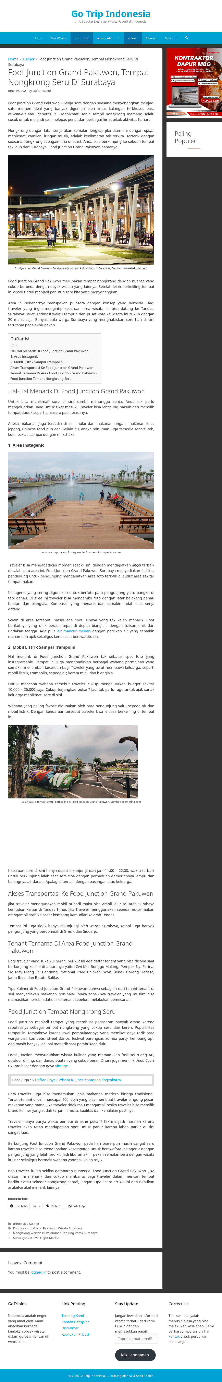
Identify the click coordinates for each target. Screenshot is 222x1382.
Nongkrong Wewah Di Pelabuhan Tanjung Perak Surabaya (55, 1233)
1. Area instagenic (24, 356)
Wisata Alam (110, 38)
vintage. (62, 1065)
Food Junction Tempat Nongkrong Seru (41, 378)
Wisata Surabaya (70, 1228)
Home (38, 38)
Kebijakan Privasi (75, 1334)
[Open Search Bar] (187, 38)
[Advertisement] (81, 837)
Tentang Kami (73, 1315)
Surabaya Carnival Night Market (36, 1237)
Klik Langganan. (135, 1355)
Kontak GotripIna (75, 1322)
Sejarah (151, 38)
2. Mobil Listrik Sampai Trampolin (36, 362)
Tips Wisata (58, 38)
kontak (174, 1336)
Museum (171, 38)
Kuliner (133, 38)
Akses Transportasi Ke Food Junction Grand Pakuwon (51, 367)
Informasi (81, 38)
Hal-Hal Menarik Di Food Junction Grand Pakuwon (49, 351)
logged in (38, 1272)
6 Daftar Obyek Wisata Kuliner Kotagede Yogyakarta (76, 1079)
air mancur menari (74, 631)
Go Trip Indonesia (111, 13)
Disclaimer (70, 1328)
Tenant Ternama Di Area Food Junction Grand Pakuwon (53, 373)
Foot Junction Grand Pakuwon (34, 1228)
